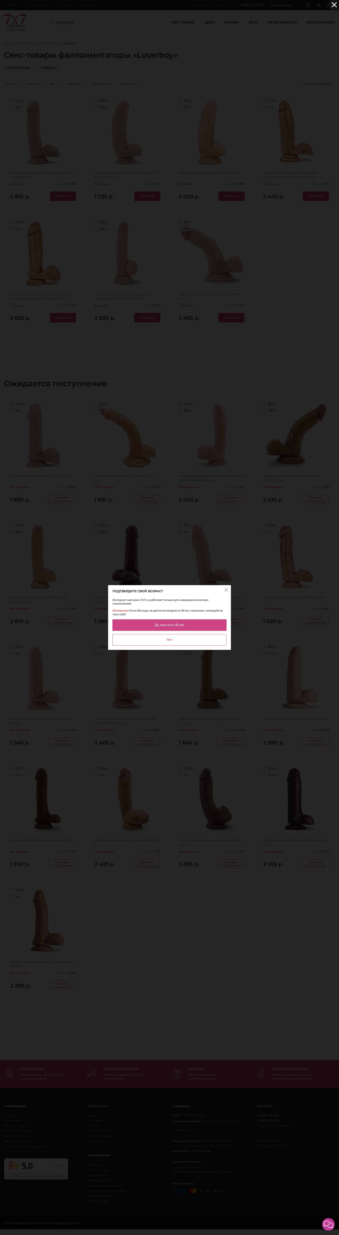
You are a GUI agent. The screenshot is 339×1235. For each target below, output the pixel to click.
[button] (328, 1224)
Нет (169, 640)
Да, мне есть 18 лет (169, 625)
